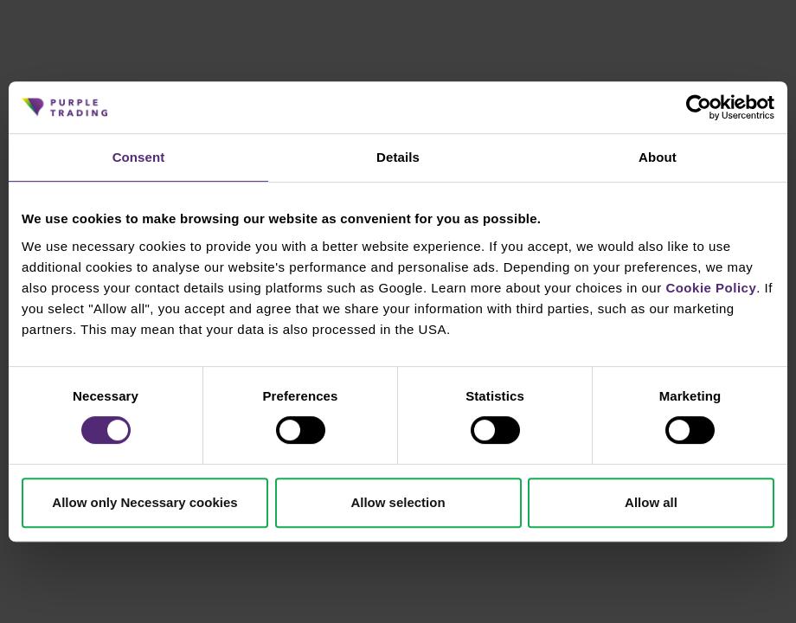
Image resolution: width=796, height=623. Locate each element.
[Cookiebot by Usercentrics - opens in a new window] (698, 107)
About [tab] (658, 157)
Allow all (651, 502)
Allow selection (397, 502)
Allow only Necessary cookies (144, 502)
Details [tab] (398, 157)
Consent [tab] (138, 157)
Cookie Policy (710, 287)
